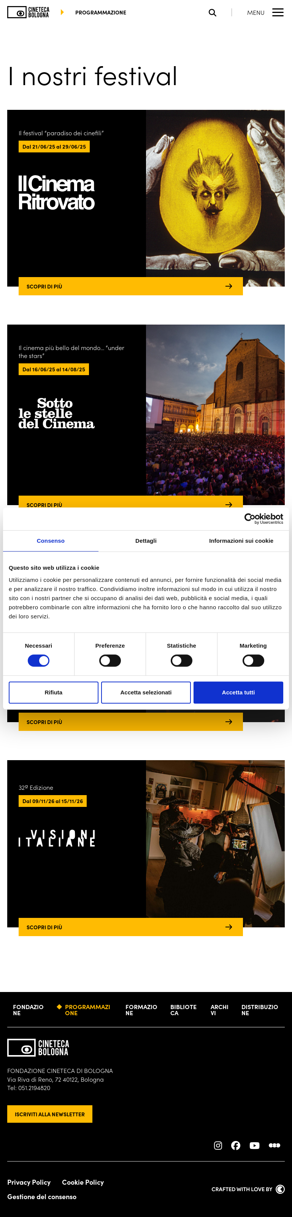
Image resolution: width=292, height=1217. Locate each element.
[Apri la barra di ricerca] (220, 12)
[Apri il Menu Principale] (266, 12)
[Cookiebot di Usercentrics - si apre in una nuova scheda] (250, 519)
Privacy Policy (29, 1182)
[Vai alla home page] (28, 12)
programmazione (100, 12)
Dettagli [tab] (146, 540)
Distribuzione (259, 1009)
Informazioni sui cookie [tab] (241, 540)
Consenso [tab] (51, 540)
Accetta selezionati (145, 692)
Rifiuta (53, 692)
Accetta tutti (238, 692)
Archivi (220, 1009)
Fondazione (28, 1009)
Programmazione (87, 1009)
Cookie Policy (83, 1182)
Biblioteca (183, 1009)
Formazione (141, 1009)
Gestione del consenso (41, 1196)
